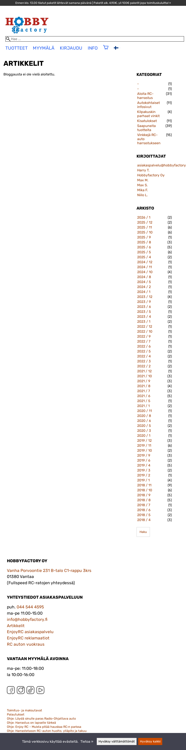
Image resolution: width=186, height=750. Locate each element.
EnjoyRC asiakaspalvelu (30, 631)
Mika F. (142, 190)
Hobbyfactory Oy (151, 175)
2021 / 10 (144, 376)
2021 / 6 (143, 396)
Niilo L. (142, 195)
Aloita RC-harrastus (145, 96)
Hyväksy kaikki (150, 741)
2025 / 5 (144, 252)
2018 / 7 (143, 505)
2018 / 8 (144, 500)
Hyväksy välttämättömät (117, 741)
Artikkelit (16, 625)
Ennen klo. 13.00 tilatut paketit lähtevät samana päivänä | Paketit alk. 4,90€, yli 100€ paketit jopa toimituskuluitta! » (93, 3)
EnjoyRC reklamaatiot (28, 638)
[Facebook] (11, 691)
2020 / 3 (144, 431)
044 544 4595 (30, 606)
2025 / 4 (144, 257)
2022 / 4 (144, 356)
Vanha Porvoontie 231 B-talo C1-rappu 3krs (49, 570)
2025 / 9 (144, 237)
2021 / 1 (143, 406)
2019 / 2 (143, 475)
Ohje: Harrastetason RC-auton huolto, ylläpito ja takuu (47, 731)
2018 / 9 (143, 495)
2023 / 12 (144, 297)
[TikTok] (30, 691)
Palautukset (15, 714)
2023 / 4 (144, 317)
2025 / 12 (144, 222)
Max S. (142, 185)
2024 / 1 (143, 292)
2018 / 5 (144, 515)
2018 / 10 (144, 490)
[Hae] (94, 39)
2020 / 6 (144, 421)
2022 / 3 (144, 361)
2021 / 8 (143, 386)
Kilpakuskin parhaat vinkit (148, 114)
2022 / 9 (144, 336)
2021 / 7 (143, 391)
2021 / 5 (143, 401)
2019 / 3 (143, 470)
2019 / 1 (143, 480)
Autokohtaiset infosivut (148, 105)
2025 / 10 (145, 232)
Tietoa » (86, 741)
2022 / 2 (144, 366)
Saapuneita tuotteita (146, 128)
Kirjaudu (71, 48)
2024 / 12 (144, 262)
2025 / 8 (144, 242)
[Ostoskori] (105, 50)
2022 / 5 (144, 351)
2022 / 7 (143, 341)
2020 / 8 (144, 416)
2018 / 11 (144, 485)
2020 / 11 (144, 411)
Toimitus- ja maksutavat (24, 710)
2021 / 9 (143, 381)
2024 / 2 (144, 287)
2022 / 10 (144, 331)
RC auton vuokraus (26, 644)
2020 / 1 (143, 436)
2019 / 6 (143, 460)
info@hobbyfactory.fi (27, 619)
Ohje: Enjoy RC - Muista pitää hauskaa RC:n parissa (44, 727)
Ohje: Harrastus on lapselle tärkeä (31, 723)
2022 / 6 (144, 346)
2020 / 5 (144, 426)
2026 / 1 (143, 217)
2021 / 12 (144, 371)
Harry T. (143, 170)
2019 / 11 (144, 445)
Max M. (142, 180)
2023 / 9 (144, 302)
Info (93, 48)
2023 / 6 (144, 307)
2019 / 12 (144, 440)
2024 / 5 (144, 282)
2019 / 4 (143, 465)
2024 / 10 (145, 272)
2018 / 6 (144, 510)
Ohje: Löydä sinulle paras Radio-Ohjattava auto (41, 718)
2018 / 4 (144, 520)
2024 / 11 (144, 267)
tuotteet (16, 48)
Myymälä (43, 48)
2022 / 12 (144, 326)
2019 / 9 (143, 455)
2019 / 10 (144, 450)
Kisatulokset (147, 121)
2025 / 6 (144, 247)
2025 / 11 (144, 227)
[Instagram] (21, 691)
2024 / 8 (144, 277)
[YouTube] (40, 691)
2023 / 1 (143, 321)
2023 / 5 (144, 312)
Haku (143, 532)
